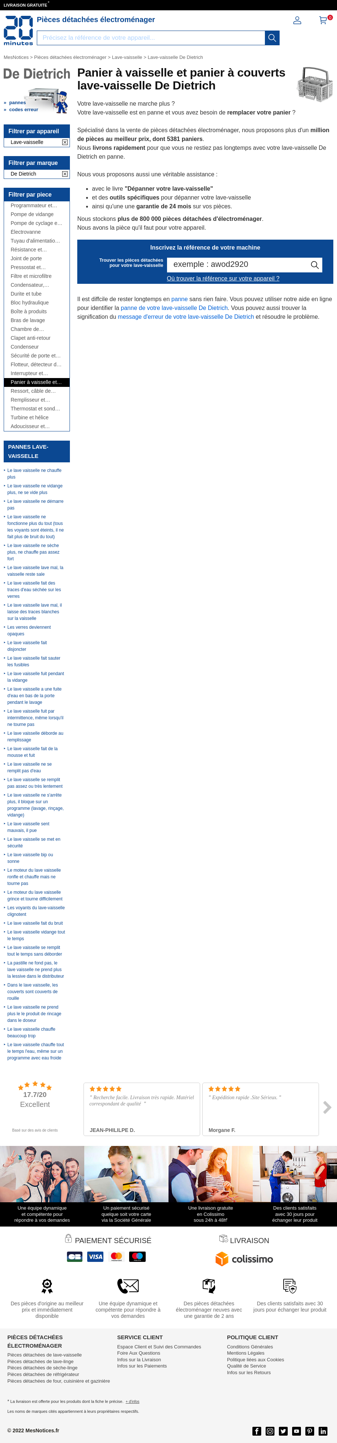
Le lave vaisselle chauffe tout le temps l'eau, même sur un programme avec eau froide (35, 1051)
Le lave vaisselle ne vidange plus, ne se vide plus (35, 489)
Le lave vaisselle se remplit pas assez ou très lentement (35, 783)
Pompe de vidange (32, 214)
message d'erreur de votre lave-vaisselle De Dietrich (186, 317)
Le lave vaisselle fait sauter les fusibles (33, 661)
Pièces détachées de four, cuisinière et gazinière (58, 1381)
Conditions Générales (250, 1346)
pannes (17, 102)
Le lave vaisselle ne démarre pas (35, 505)
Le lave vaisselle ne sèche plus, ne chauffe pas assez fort (33, 552)
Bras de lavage (28, 320)
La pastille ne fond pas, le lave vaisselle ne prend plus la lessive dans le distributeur (35, 969)
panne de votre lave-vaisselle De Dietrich (174, 308)
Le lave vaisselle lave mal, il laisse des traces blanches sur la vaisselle (34, 612)
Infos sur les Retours (249, 1372)
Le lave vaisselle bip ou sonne (30, 858)
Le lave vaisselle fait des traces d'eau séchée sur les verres (34, 590)
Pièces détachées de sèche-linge (42, 1367)
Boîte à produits (29, 311)
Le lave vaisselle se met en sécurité (33, 842)
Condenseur (25, 347)
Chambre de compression (25, 329)
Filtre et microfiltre (31, 276)
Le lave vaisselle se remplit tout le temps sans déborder (34, 951)
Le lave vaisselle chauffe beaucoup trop (31, 1032)
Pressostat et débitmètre (26, 267)
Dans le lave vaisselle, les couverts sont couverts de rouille (32, 991)
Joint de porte (26, 258)
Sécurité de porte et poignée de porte (33, 356)
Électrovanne (26, 232)
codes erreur (23, 109)
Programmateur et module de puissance (35, 205)
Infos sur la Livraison (139, 1359)
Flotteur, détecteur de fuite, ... (35, 364)
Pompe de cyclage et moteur (35, 223)
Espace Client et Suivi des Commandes (159, 1346)
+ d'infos (132, 1402)
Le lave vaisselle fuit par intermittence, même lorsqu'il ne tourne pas (35, 718)
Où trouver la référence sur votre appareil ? (223, 278)
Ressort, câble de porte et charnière (31, 391)
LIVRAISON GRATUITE (25, 5)
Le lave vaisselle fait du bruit (35, 923)
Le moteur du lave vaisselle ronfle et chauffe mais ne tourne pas (34, 877)
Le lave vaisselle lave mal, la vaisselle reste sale (35, 571)
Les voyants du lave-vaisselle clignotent (36, 911)
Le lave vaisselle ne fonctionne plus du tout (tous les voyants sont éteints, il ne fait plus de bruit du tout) (35, 526)
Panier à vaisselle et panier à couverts (34, 382)
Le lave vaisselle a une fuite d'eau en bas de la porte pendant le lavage (34, 696)
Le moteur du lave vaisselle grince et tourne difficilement (35, 896)
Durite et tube (26, 294)
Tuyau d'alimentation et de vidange (34, 241)
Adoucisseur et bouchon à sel (28, 426)
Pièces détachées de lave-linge (40, 1361)
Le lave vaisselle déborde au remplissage (35, 736)
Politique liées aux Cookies (255, 1359)
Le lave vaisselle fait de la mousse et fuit (32, 752)
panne (179, 299)
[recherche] (272, 38)
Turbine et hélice (30, 417)
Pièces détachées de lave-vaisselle (44, 1355)
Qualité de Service (246, 1366)
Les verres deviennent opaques (29, 630)
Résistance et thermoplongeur (29, 250)
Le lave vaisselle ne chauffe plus (34, 474)
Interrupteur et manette (27, 373)
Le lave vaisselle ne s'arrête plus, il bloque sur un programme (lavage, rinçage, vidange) (35, 805)
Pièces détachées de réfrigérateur (43, 1374)
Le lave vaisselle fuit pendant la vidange (35, 677)
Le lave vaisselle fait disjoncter (27, 646)
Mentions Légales (246, 1353)
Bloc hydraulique (30, 303)
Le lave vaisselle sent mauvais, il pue (28, 827)
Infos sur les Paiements (142, 1366)
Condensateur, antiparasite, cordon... (35, 285)
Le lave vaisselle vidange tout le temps (36, 935)
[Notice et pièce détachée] (18, 30)
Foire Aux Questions (138, 1353)
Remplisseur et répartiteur (28, 400)
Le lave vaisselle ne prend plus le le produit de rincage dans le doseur (34, 1014)
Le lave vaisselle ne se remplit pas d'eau (29, 767)
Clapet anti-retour (30, 338)
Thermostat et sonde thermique (34, 409)
